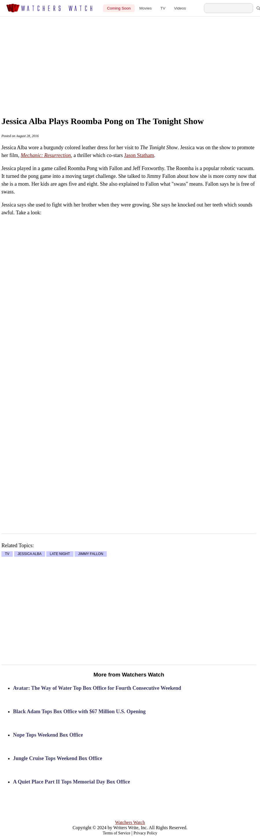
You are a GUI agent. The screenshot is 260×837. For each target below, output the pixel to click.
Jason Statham (139, 155)
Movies (145, 8)
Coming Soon (119, 8)
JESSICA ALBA (30, 554)
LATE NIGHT (60, 554)
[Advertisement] (139, 59)
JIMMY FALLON (90, 554)
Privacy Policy (145, 833)
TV (163, 8)
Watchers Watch (130, 822)
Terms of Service (116, 833)
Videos (180, 8)
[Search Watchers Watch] (228, 8)
